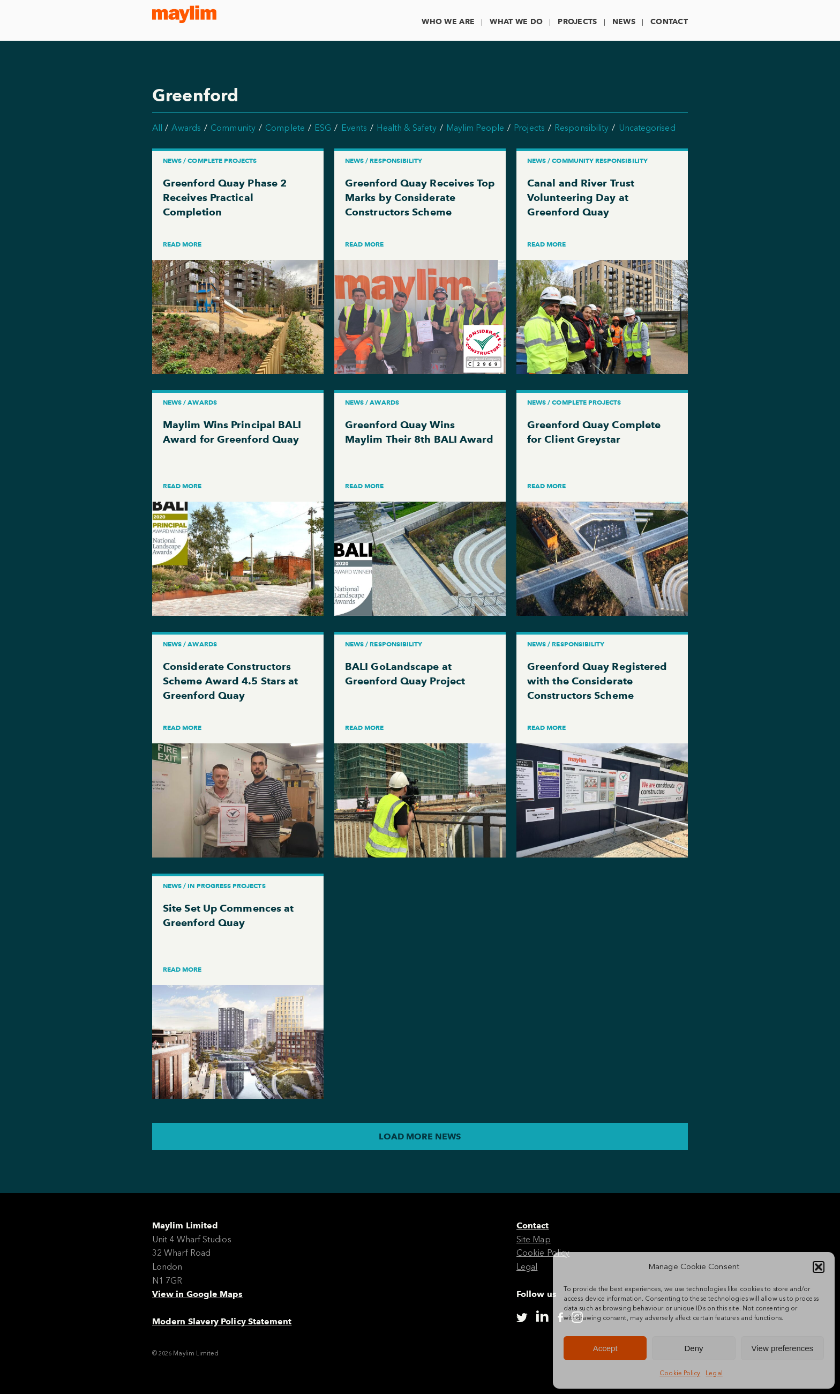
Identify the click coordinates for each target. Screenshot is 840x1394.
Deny (693, 1348)
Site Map (533, 1239)
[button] (818, 1267)
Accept (605, 1348)
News (623, 21)
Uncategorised (647, 128)
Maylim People (475, 128)
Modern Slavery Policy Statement (221, 1321)
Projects (577, 21)
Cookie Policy (679, 1373)
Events (354, 128)
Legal (714, 1373)
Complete (285, 128)
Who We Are (448, 21)
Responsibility (581, 128)
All (157, 128)
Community (233, 128)
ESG (322, 128)
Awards (185, 128)
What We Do (516, 21)
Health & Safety (406, 128)
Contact (669, 21)
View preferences (783, 1348)
